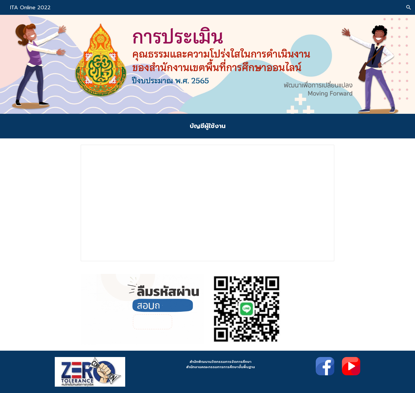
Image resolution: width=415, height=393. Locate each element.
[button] (408, 7)
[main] (207, 126)
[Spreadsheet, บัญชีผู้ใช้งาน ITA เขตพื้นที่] (207, 203)
